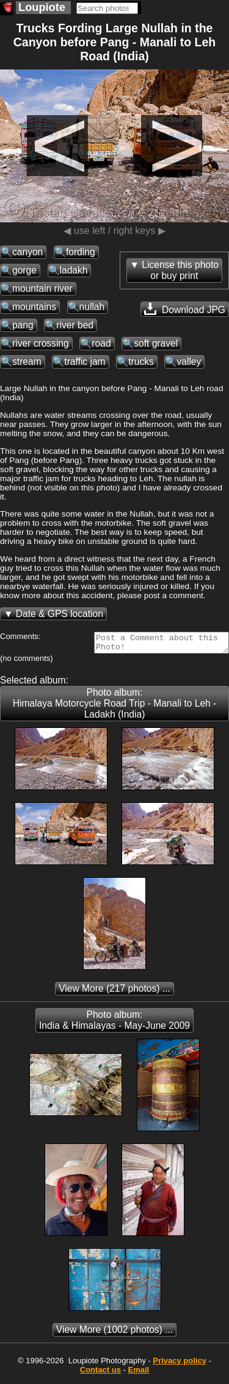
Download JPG (184, 309)
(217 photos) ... (114, 992)
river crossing (40, 343)
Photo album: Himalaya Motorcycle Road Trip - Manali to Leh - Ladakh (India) (115, 707)
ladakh (74, 270)
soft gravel (156, 343)
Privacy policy (179, 1364)
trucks (141, 361)
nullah (92, 307)
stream (27, 361)
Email (139, 1373)
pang (23, 325)
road (101, 343)
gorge (24, 270)
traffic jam (84, 361)
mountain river (42, 288)
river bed (74, 325)
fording (80, 252)
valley (188, 361)
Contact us (100, 1373)
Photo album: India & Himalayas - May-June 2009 (114, 1023)
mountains (34, 307)
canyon (27, 252)
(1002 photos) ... (114, 1333)
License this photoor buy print (180, 270)
